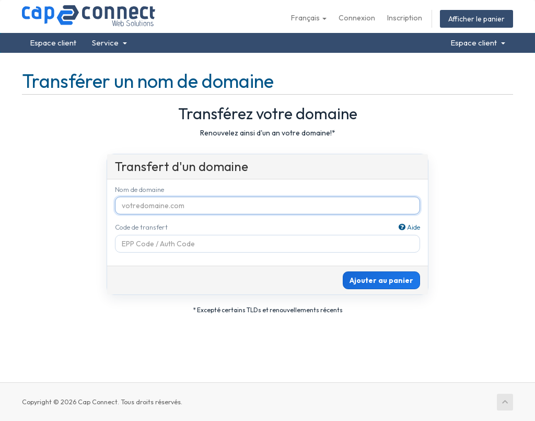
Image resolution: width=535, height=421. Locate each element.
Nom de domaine (139, 189)
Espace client (53, 43)
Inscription (404, 17)
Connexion (357, 17)
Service (109, 43)
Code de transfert (268, 227)
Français (309, 17)
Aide (409, 227)
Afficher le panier (476, 19)
